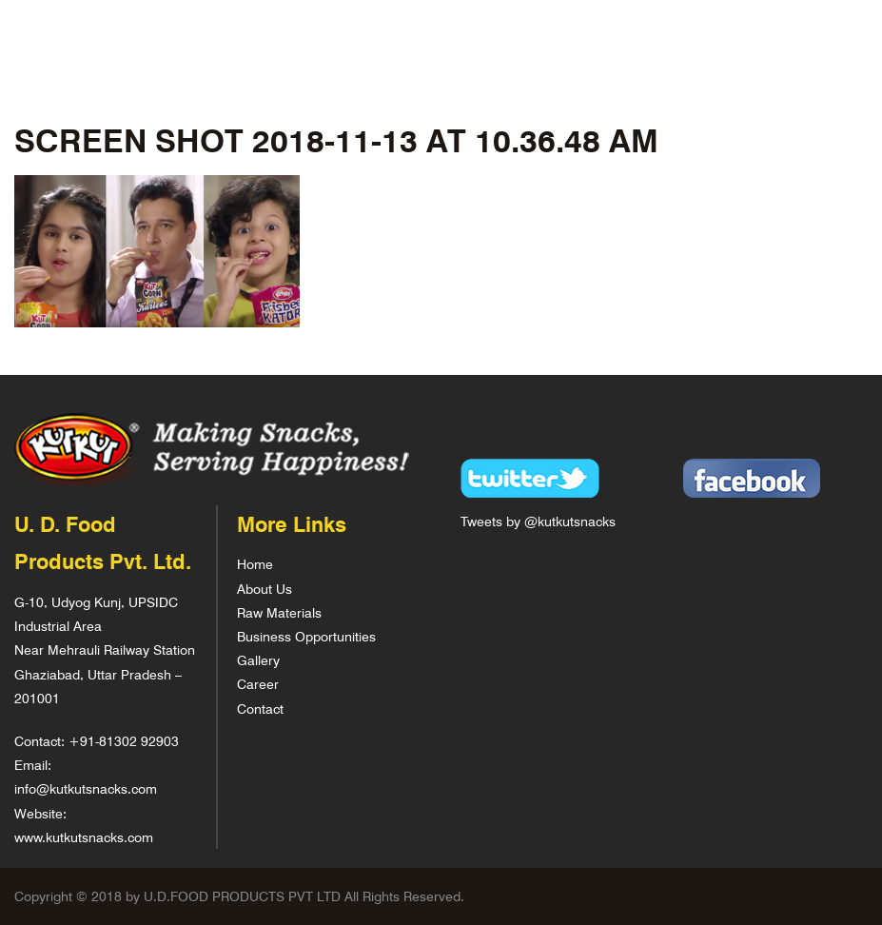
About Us (264, 589)
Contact (260, 708)
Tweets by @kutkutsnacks (538, 521)
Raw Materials (279, 612)
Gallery (258, 660)
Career (258, 684)
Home (255, 564)
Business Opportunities (306, 636)
